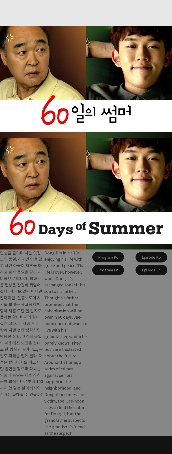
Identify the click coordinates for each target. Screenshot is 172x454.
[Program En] (108, 270)
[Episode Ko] (151, 257)
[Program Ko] (108, 257)
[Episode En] (151, 270)
